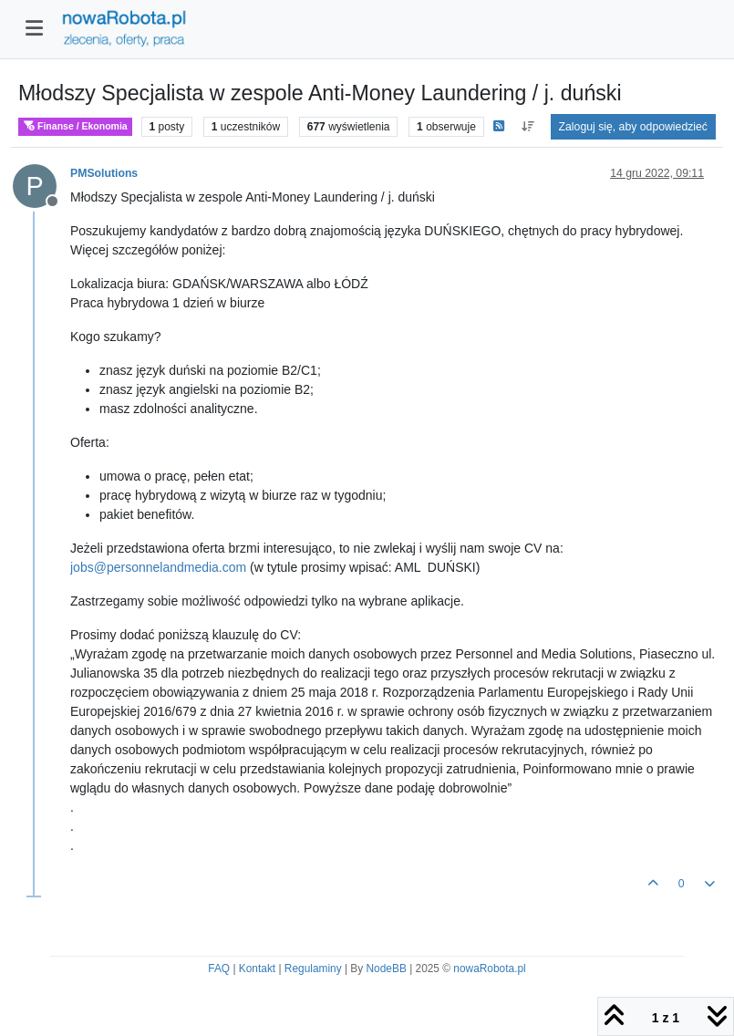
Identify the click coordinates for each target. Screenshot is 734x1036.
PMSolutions (104, 173)
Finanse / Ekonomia (75, 126)
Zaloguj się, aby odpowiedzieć (633, 126)
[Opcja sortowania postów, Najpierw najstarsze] (527, 127)
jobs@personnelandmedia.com (158, 567)
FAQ (219, 968)
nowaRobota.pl (489, 968)
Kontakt (257, 968)
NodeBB (387, 968)
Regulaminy (313, 968)
